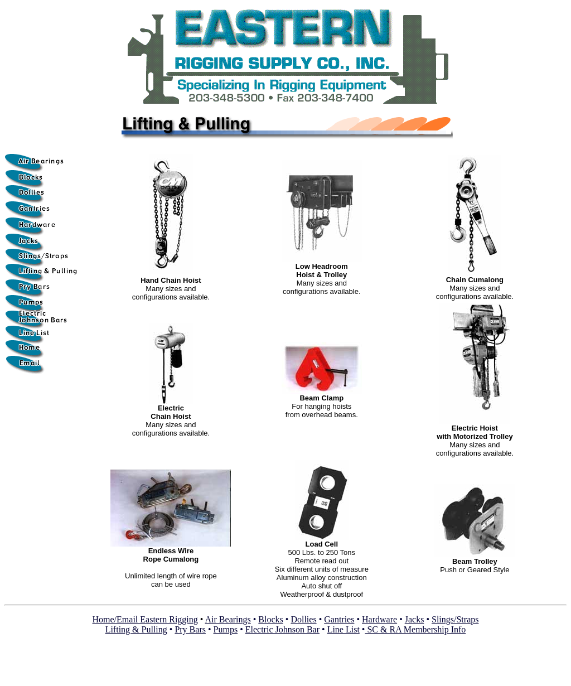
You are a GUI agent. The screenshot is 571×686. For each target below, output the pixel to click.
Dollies (303, 619)
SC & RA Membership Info (415, 629)
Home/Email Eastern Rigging (145, 619)
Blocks (270, 619)
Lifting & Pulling (136, 629)
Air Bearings (228, 619)
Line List (343, 629)
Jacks (414, 619)
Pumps (226, 629)
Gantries (339, 619)
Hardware (379, 619)
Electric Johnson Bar (282, 629)
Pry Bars (190, 629)
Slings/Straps (455, 619)
